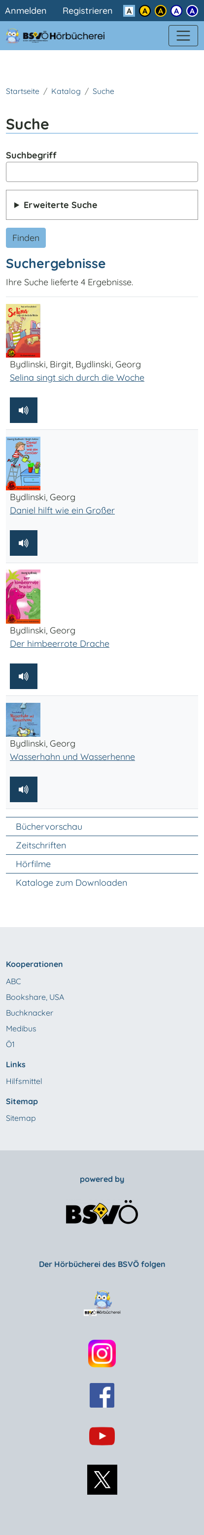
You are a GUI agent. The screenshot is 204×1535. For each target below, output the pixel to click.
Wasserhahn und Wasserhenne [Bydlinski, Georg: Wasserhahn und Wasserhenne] (72, 756)
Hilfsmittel (24, 1081)
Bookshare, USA (35, 997)
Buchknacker (29, 1013)
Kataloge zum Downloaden (71, 882)
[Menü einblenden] (183, 36)
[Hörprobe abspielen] (23, 410)
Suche (103, 91)
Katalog (66, 91)
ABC (13, 981)
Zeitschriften (41, 845)
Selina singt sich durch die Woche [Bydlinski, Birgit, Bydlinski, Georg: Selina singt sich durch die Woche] (77, 377)
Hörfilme (33, 864)
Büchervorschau (49, 826)
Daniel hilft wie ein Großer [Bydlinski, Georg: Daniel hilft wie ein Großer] (62, 510)
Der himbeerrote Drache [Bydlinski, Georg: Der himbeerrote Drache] (59, 643)
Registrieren (88, 10)
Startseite (22, 91)
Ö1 (10, 1044)
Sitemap (21, 1118)
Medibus (21, 1028)
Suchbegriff (31, 155)
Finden (25, 237)
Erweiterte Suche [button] (61, 205)
